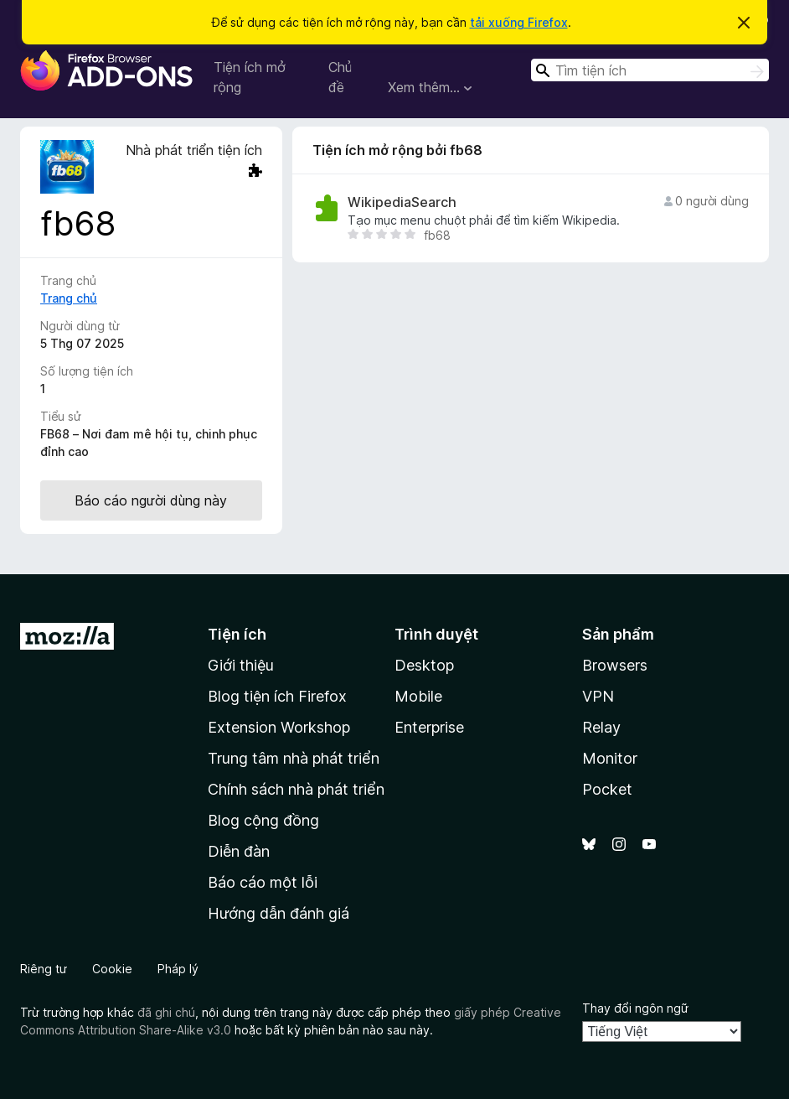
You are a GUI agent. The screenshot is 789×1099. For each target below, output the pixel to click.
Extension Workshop (279, 727)
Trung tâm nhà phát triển (293, 758)
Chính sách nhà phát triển (296, 789)
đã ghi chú (166, 1012)
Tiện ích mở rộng (250, 77)
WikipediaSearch (402, 202)
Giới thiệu (241, 665)
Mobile (418, 696)
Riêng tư (43, 969)
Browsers (614, 665)
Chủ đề (340, 77)
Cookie (112, 969)
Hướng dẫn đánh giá (278, 913)
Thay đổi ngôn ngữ (635, 1008)
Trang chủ (68, 298)
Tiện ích (237, 634)
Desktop (424, 665)
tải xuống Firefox (519, 22)
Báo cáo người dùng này (151, 500)
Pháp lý (178, 969)
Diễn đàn (239, 851)
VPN (598, 696)
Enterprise (429, 727)
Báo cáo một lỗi (262, 882)
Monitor (609, 758)
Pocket (607, 789)
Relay (601, 727)
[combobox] (650, 70)
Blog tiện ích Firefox (277, 696)
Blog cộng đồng (263, 820)
